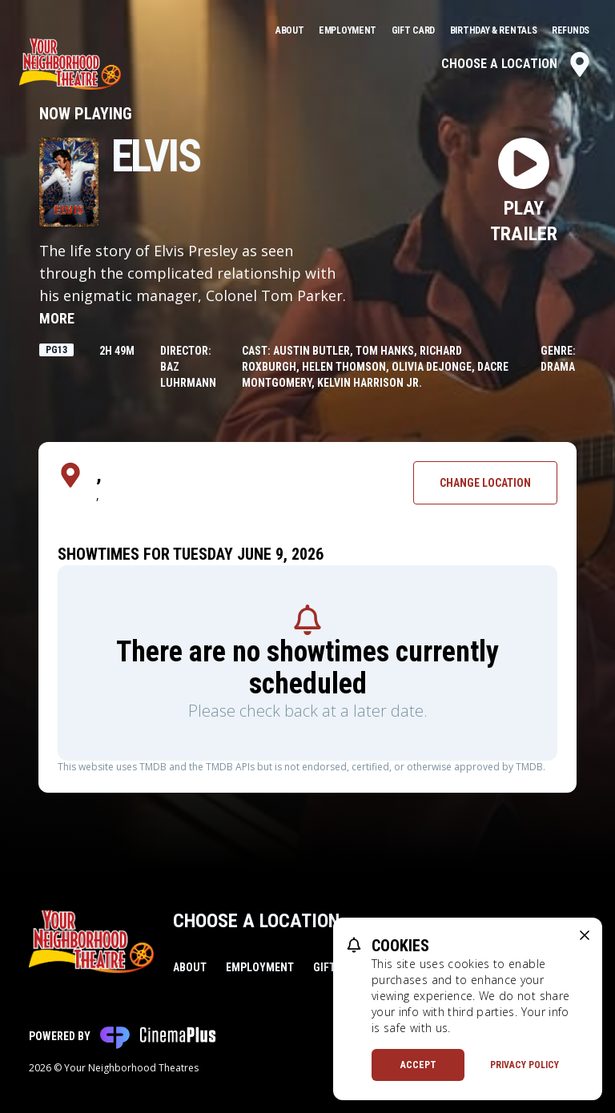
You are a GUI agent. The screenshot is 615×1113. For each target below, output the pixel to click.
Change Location (485, 482)
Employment (349, 30)
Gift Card (414, 30)
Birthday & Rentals (494, 30)
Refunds (570, 30)
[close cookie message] (585, 935)
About (290, 30)
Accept (418, 1065)
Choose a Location (517, 64)
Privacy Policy (524, 1065)
